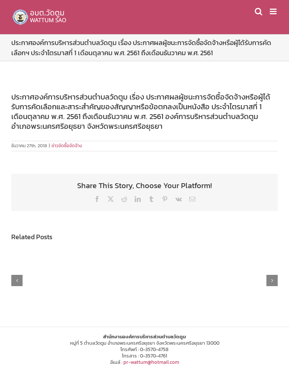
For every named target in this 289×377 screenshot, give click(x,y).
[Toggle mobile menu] (274, 11)
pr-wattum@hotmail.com (151, 362)
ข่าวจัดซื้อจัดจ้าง (67, 145)
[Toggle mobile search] (258, 11)
